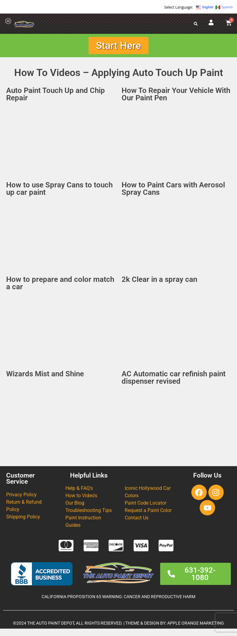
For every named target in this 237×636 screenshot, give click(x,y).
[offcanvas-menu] (8, 21)
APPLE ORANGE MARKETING (195, 623)
